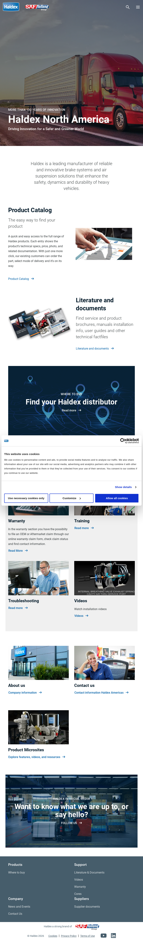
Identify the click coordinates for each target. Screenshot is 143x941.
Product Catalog (21, 279)
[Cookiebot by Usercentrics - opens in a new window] (123, 440)
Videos (81, 616)
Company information (25, 692)
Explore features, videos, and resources (36, 757)
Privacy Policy (69, 935)
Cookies (52, 935)
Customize (72, 498)
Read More (18, 551)
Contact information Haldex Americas (101, 692)
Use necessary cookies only (26, 498)
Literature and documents (95, 348)
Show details (123, 487)
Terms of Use (87, 935)
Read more (71, 410)
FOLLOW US (71, 823)
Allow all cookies (117, 498)
